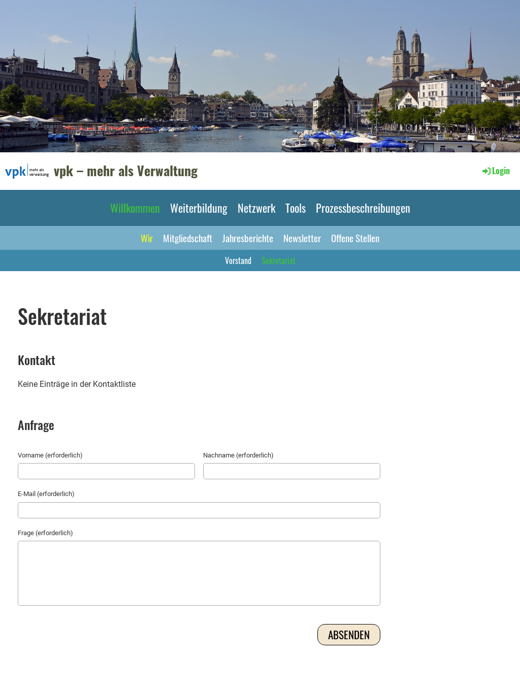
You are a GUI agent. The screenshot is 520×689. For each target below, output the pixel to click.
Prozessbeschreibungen (363, 208)
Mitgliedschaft (187, 238)
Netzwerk (256, 208)
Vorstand (238, 260)
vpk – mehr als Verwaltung (126, 170)
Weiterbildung (199, 208)
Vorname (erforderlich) (50, 455)
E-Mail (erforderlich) (46, 494)
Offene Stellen (355, 238)
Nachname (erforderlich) (238, 455)
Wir (147, 238)
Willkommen (135, 208)
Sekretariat (279, 260)
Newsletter (302, 238)
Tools (295, 208)
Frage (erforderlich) (45, 533)
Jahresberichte (247, 238)
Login (495, 171)
